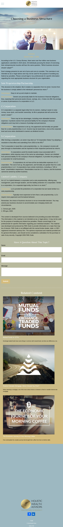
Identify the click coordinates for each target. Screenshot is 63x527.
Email (3, 255)
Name (3, 245)
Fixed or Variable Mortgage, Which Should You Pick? (21, 386)
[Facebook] (29, 514)
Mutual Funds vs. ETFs (11, 337)
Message (4, 266)
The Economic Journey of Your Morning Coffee (19, 436)
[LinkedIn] (33, 514)
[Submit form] (5, 281)
